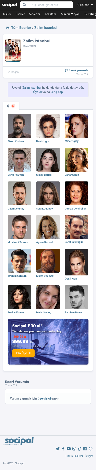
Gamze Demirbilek (75, 208)
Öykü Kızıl (71, 278)
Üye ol (37, 92)
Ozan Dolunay (16, 208)
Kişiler (7, 14)
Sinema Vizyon (70, 14)
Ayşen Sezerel (44, 242)
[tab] (11, 105)
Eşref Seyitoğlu (74, 241)
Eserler (20, 14)
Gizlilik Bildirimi (74, 456)
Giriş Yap (85, 5)
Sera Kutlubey (44, 208)
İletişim (89, 456)
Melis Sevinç (43, 312)
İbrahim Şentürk (17, 275)
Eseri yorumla (76, 70)
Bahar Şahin (72, 174)
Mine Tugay (72, 141)
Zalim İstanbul (45, 28)
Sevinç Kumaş (16, 312)
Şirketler (34, 14)
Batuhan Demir (73, 312)
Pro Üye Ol (23, 353)
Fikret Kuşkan (16, 141)
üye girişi (44, 398)
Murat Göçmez (44, 275)
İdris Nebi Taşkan (18, 242)
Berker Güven (16, 174)
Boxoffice (51, 14)
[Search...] (51, 5)
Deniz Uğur (42, 141)
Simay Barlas (43, 174)
